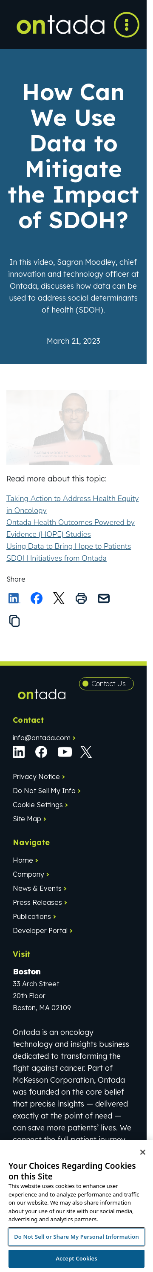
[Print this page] (81, 598)
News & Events (37, 888)
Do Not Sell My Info (44, 790)
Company (28, 874)
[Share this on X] (59, 598)
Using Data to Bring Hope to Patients (68, 546)
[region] (76, 1206)
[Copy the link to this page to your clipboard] (14, 621)
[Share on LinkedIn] (14, 598)
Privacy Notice (36, 776)
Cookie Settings (38, 804)
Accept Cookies (76, 1258)
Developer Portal (40, 930)
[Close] (142, 1152)
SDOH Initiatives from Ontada (56, 558)
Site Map (27, 818)
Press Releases (37, 902)
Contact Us (108, 683)
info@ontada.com (42, 737)
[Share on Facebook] (36, 598)
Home (23, 860)
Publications (32, 916)
